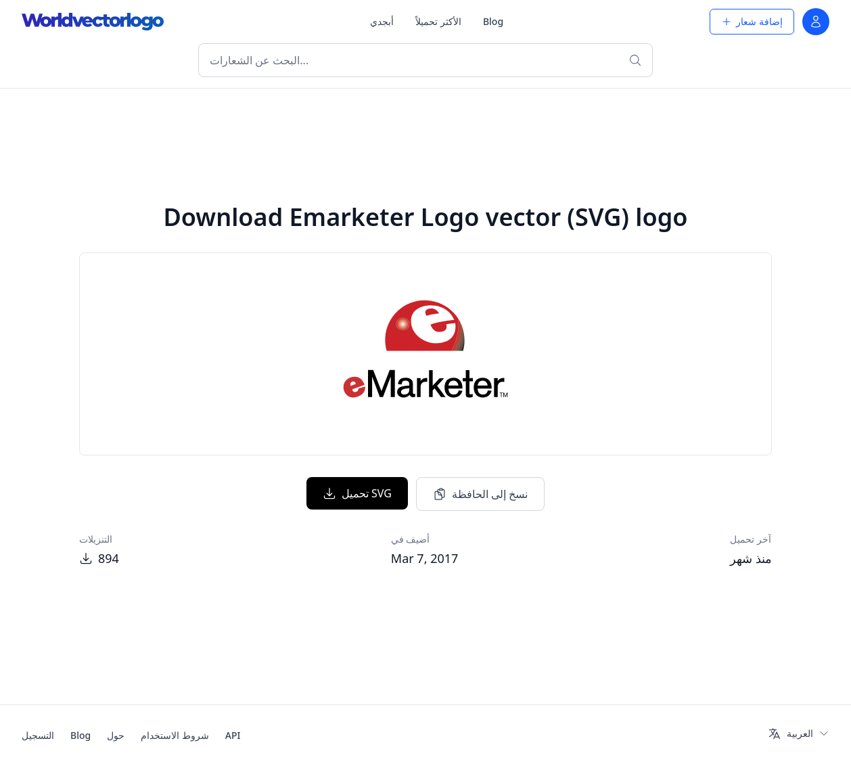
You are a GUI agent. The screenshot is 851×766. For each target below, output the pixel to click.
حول (115, 735)
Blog (493, 21)
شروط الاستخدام (175, 735)
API (233, 735)
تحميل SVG (357, 493)
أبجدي (382, 21)
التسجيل (38, 735)
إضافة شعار (752, 21)
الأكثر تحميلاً (438, 21)
